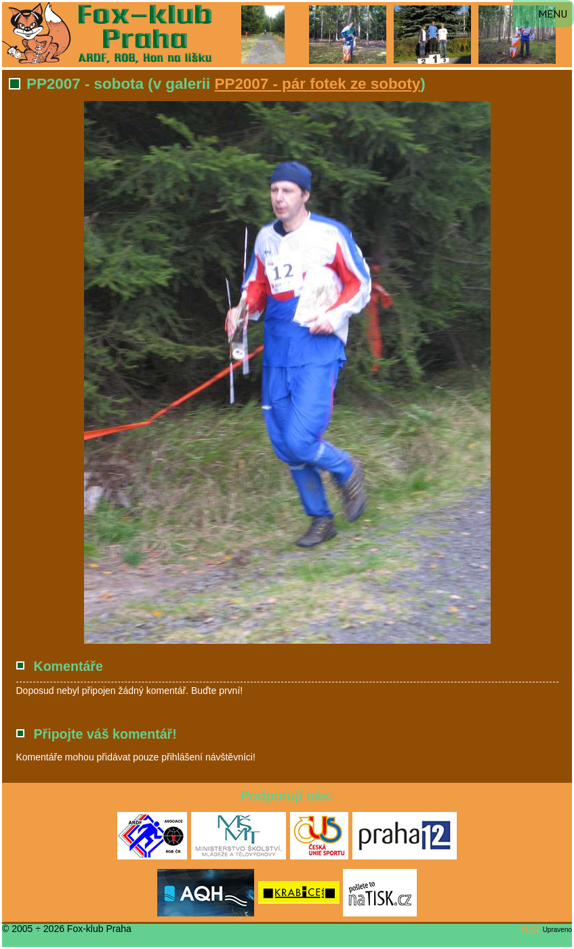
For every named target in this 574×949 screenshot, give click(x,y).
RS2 (531, 928)
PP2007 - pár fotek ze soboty (318, 83)
